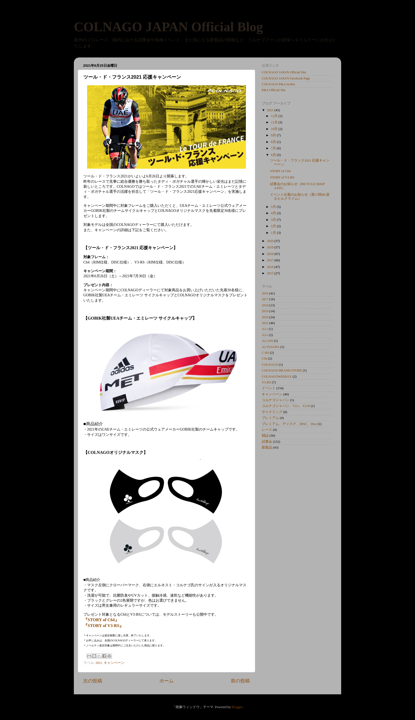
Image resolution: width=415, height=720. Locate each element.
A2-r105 (267, 341)
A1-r (265, 329)
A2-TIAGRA (270, 347)
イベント (269, 388)
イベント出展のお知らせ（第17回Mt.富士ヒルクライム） (300, 196)
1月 (274, 233)
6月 (274, 155)
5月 (274, 207)
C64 (264, 358)
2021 (99, 663)
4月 (274, 213)
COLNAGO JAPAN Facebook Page (286, 78)
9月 (274, 135)
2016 (270, 267)
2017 (270, 260)
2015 (270, 273)
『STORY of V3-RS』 (103, 625)
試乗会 (267, 442)
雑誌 (265, 435)
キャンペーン (114, 663)
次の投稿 (92, 680)
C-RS (265, 353)
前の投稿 (240, 680)
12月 (275, 116)
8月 (274, 142)
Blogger (237, 707)
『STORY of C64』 (101, 620)
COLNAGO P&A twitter (278, 84)
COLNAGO (270, 364)
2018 (270, 254)
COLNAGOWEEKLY (277, 376)
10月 (275, 129)
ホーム (166, 680)
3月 (274, 220)
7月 (274, 148)
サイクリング (272, 412)
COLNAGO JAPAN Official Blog (168, 26)
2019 (270, 247)
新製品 (267, 447)
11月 (274, 122)
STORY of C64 (280, 171)
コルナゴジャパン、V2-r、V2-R (286, 406)
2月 (274, 226)
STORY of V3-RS (282, 177)
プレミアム (270, 418)
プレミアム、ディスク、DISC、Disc (289, 424)
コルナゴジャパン (275, 400)
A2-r (265, 335)
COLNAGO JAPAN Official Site (284, 72)
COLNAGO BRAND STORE (282, 370)
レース (267, 430)
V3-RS (266, 382)
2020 (270, 241)
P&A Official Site (274, 90)
